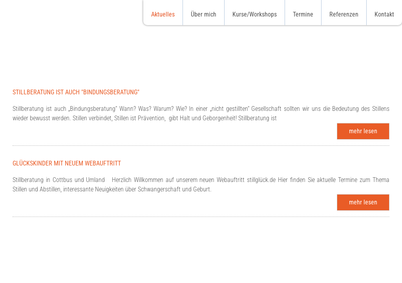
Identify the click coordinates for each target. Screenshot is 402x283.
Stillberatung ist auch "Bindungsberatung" (76, 92)
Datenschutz (331, 274)
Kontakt (384, 14)
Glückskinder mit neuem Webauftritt (67, 163)
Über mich (203, 14)
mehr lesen (363, 131)
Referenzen (343, 14)
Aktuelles (163, 14)
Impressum (371, 274)
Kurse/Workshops (254, 14)
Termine (303, 14)
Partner (294, 274)
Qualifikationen (255, 274)
